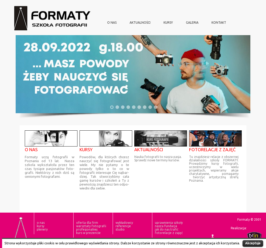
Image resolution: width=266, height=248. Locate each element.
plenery (42, 229)
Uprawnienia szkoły (169, 222)
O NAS (112, 22)
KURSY (168, 22)
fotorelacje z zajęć (169, 232)
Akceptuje (253, 243)
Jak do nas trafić (166, 229)
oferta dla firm (87, 222)
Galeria (192, 22)
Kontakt (218, 22)
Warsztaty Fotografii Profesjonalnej (91, 227)
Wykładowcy (124, 222)
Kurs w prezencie (88, 232)
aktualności (140, 22)
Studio (120, 229)
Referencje (123, 226)
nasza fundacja (166, 226)
